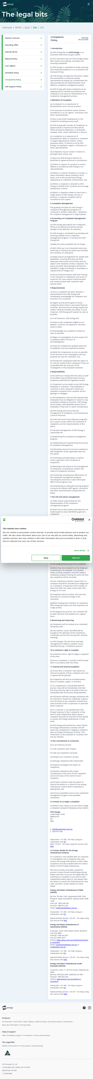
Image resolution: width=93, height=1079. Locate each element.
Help (3, 1035)
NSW (18, 27)
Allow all (75, 558)
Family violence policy (42, 1035)
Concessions (27, 1035)
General (7, 27)
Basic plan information (10, 1025)
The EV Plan (17, 1022)
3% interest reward (55, 1022)
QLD (27, 27)
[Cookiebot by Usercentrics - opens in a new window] (73, 520)
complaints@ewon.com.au (66, 908)
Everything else (37, 1046)
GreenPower (67, 1022)
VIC (42, 27)
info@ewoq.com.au (58, 947)
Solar (25, 1022)
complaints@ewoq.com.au (66, 944)
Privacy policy (25, 1046)
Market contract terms (10, 1046)
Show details (79, 550)
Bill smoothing (41, 1022)
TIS (64, 842)
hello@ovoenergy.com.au (62, 829)
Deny (46, 558)
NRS (52, 846)
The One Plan (7, 1022)
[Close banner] (89, 520)
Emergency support (14, 1035)
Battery (31, 1022)
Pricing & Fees (25, 1025)
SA (35, 27)
